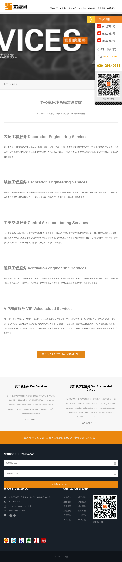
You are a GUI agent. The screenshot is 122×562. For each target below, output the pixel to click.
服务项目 (92, 8)
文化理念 (67, 497)
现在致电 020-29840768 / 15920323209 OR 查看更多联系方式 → (61, 437)
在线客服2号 (106, 33)
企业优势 (67, 502)
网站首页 (54, 8)
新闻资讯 (73, 8)
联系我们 (111, 8)
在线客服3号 (106, 40)
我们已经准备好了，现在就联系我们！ (61, 354)
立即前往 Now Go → (31, 420)
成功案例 (82, 8)
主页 (6, 84)
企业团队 (101, 8)
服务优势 (67, 506)
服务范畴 (67, 511)
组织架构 (67, 515)
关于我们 (63, 8)
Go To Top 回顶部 (61, 557)
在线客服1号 (106, 26)
